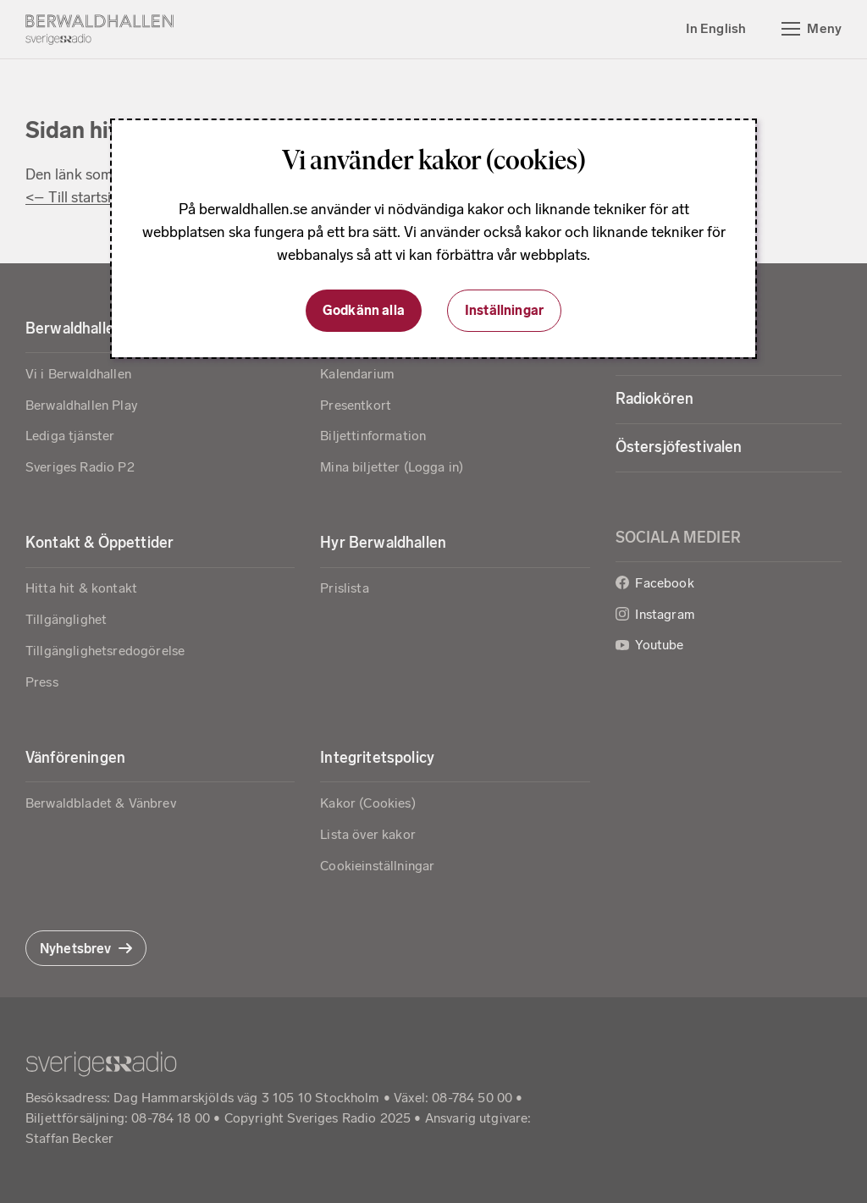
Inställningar (504, 310)
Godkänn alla (364, 310)
